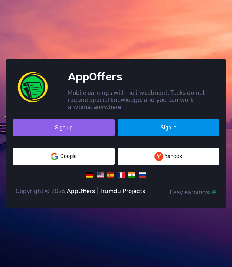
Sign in (168, 128)
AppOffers (81, 191)
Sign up (63, 128)
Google (63, 156)
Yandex (168, 156)
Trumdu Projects (122, 191)
